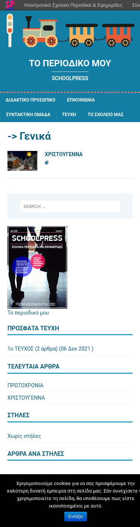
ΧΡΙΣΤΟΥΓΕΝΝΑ (64, 154)
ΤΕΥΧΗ (69, 114)
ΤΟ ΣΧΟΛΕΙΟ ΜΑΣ (106, 114)
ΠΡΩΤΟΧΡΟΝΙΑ (25, 385)
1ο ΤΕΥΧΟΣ (20, 349)
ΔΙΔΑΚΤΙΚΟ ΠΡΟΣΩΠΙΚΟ (31, 100)
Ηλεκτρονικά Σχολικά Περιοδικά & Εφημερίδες (73, 5)
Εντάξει (75, 516)
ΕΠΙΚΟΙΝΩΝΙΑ (81, 100)
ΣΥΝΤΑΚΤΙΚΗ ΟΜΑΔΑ (28, 114)
